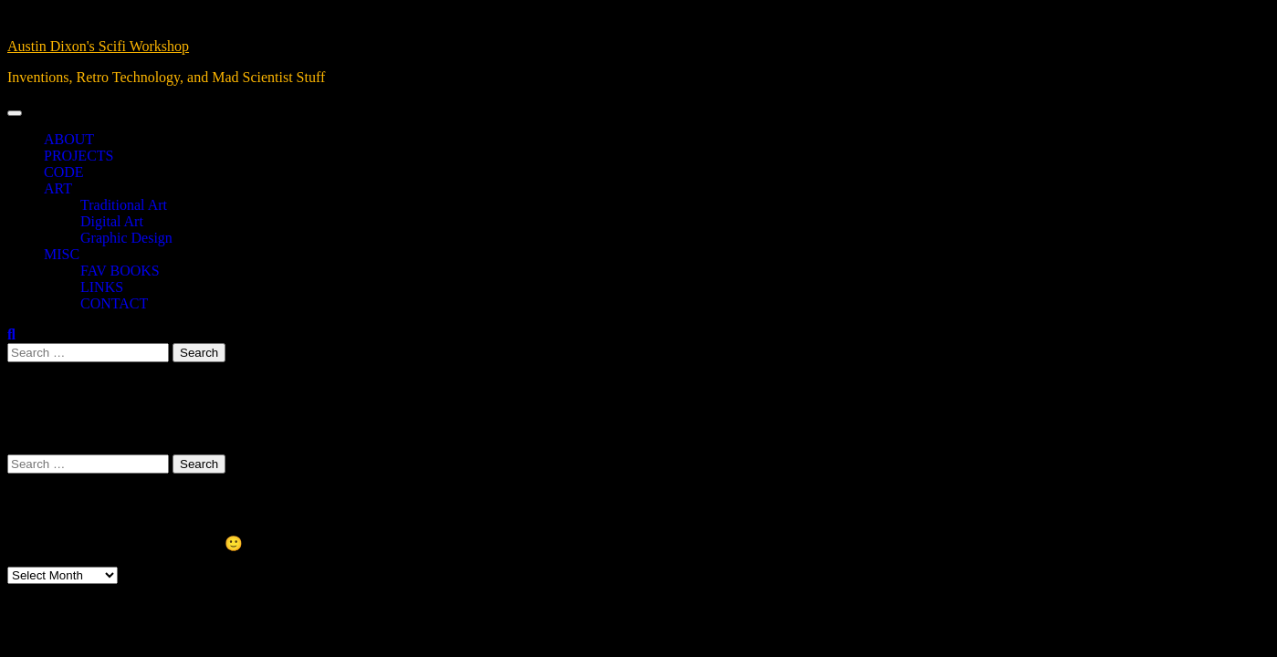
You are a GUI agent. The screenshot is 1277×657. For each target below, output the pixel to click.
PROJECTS (78, 155)
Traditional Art (123, 205)
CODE (64, 172)
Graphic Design (126, 237)
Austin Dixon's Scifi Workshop (98, 46)
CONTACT (114, 303)
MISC (61, 254)
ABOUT (69, 139)
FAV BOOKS (120, 270)
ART (58, 188)
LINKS (101, 287)
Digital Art (111, 221)
